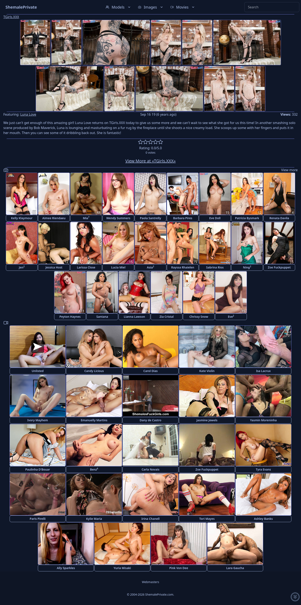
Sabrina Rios (215, 267)
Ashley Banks (263, 519)
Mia (86, 218)
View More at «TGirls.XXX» (150, 161)
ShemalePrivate (21, 7)
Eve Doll (215, 218)
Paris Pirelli (38, 519)
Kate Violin (206, 371)
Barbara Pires (182, 218)
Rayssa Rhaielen (182, 267)
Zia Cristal (166, 317)
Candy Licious (94, 371)
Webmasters (150, 582)
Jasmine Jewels (207, 420)
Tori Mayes (206, 519)
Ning (247, 267)
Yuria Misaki (122, 568)
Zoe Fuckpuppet (279, 267)
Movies (182, 7)
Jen (21, 267)
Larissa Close (86, 267)
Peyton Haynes (70, 317)
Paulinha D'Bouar (37, 469)
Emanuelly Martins (94, 420)
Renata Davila (279, 218)
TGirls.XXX (11, 17)
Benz (94, 469)
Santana (102, 317)
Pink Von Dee (178, 568)
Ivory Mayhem (37, 420)
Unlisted (38, 371)
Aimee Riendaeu (54, 218)
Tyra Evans (263, 469)
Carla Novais (150, 469)
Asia (150, 267)
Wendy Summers (118, 218)
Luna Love (28, 114)
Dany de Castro (150, 420)
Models (118, 7)
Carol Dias (150, 371)
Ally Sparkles (66, 568)
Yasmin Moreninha (263, 420)
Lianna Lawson (134, 317)
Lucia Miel (118, 267)
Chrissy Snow (198, 317)
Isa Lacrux (263, 371)
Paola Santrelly (150, 218)
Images (151, 7)
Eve (231, 316)
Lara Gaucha (235, 568)
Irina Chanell (150, 519)
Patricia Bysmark (247, 218)
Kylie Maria (94, 519)
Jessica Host (54, 267)
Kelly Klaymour (21, 218)
